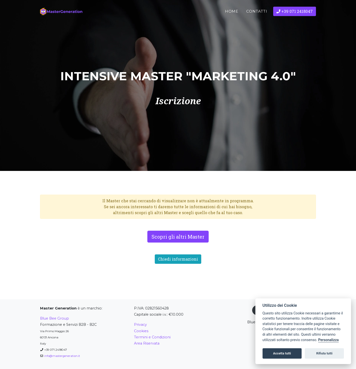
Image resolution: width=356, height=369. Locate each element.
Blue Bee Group (54, 318)
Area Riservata (146, 343)
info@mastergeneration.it (62, 356)
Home (232, 19)
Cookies (141, 331)
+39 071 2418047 (294, 19)
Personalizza (328, 340)
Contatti (256, 19)
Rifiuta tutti (324, 353)
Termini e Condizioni (152, 337)
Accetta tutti (282, 353)
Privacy (140, 324)
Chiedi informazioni (178, 259)
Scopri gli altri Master (178, 236)
